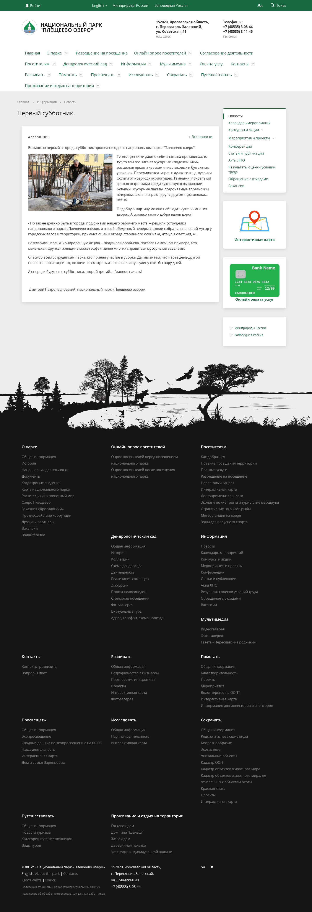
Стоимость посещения (130, 598)
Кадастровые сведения (41, 482)
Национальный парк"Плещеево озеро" (62, 27)
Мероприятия (212, 686)
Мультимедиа (173, 63)
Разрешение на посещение (102, 53)
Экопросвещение (36, 736)
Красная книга (213, 788)
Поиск (50, 880)
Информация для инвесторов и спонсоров (237, 705)
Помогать (67, 74)
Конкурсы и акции (243, 129)
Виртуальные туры (126, 611)
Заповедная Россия (171, 5)
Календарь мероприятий (249, 122)
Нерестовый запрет (217, 482)
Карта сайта (32, 880)
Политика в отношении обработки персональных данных (61, 887)
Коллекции (120, 559)
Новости (70, 102)
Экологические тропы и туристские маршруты (240, 502)
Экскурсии (119, 585)
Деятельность (122, 572)
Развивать (34, 74)
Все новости (199, 136)
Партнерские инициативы (133, 679)
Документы (31, 476)
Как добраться (213, 456)
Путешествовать (216, 74)
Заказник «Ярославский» (43, 508)
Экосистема (211, 749)
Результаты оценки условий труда (251, 169)
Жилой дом (120, 838)
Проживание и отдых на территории (59, 85)
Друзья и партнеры (38, 521)
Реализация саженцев (130, 578)
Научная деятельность (130, 736)
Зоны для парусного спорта (224, 521)
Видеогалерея (213, 629)
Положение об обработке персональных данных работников (63, 894)
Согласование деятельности (226, 53)
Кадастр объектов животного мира (230, 769)
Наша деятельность (38, 749)
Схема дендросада (126, 565)
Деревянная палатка (128, 845)
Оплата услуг (212, 63)
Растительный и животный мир (48, 495)
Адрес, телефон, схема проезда (137, 617)
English (98, 5)
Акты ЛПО (236, 160)
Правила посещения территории (229, 463)
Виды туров (31, 845)
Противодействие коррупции (46, 515)
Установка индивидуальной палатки (141, 851)
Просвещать (103, 74)
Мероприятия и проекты (249, 138)
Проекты (118, 686)
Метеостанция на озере (221, 515)
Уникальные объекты (219, 756)
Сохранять (177, 74)
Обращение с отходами (248, 178)
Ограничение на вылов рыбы (226, 508)
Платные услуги (214, 469)
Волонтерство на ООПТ (220, 692)
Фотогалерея (122, 604)
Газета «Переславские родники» (228, 642)
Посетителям (37, 63)
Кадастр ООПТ (213, 762)
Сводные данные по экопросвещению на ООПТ (62, 742)
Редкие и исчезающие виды (224, 736)
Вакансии (236, 185)
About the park (47, 873)
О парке (54, 53)
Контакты (240, 63)
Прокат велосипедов (128, 591)
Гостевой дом (122, 825)
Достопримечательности (222, 495)
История (29, 463)
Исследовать (141, 74)
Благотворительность (219, 673)
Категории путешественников (47, 838)
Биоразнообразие (216, 742)
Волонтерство (33, 535)
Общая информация (39, 456)
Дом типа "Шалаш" (127, 832)
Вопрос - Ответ (34, 673)
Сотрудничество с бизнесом (135, 673)
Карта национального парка (46, 489)
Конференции (240, 146)
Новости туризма (36, 832)
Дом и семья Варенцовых (43, 762)
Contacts (70, 873)
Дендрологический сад (85, 63)
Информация (133, 63)
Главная (32, 53)
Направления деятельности (45, 469)
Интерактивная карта (219, 489)
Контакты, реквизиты (39, 666)
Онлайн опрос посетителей (160, 53)
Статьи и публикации (246, 153)
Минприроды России (130, 5)
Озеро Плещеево (36, 502)
